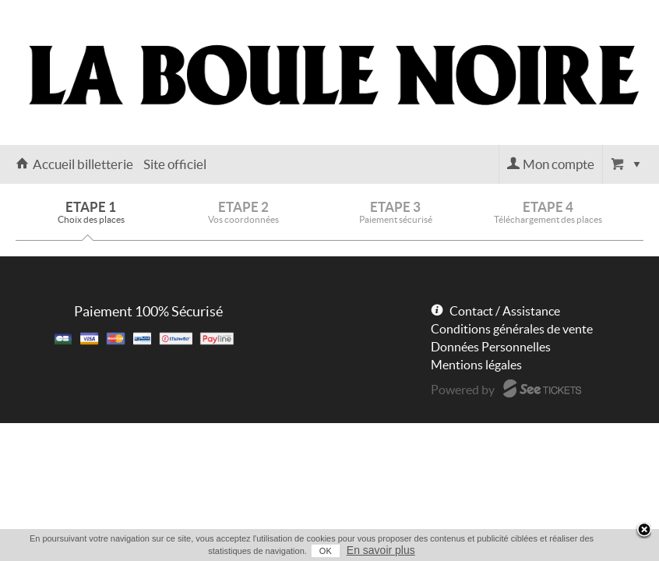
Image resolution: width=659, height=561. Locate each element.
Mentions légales (476, 365)
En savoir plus (370, 550)
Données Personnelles (491, 347)
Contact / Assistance (504, 311)
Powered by (463, 390)
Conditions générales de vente (512, 329)
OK (314, 551)
